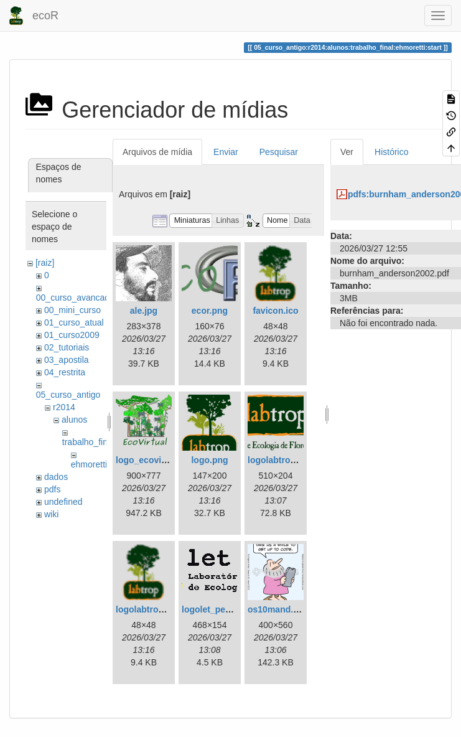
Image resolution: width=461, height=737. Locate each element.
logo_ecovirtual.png (157, 460)
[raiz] (44, 263)
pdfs (52, 489)
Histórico (391, 152)
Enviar (225, 152)
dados (56, 477)
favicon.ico (275, 311)
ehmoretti (89, 464)
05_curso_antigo (68, 395)
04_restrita (64, 372)
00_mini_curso (72, 310)
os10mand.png (278, 609)
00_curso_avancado (75, 298)
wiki (51, 514)
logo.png (209, 460)
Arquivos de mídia (157, 152)
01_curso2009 (72, 335)
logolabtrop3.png (283, 460)
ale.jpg (143, 311)
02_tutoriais (66, 347)
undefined (63, 502)
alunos (74, 420)
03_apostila (66, 360)
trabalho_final (88, 442)
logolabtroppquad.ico (160, 609)
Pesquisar (278, 152)
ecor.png (210, 311)
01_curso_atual (74, 322)
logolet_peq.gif (213, 609)
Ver (346, 152)
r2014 (64, 407)
